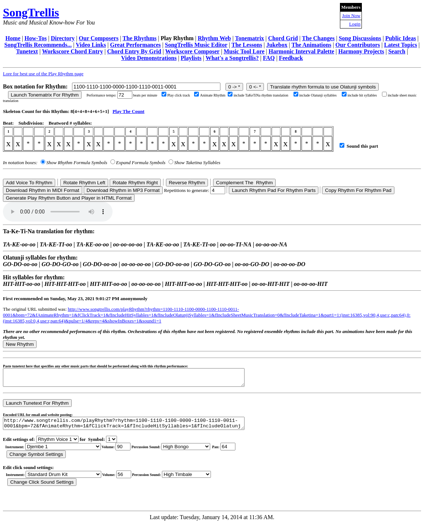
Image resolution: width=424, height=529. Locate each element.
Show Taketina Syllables (197, 162)
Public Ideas (400, 38)
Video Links (91, 45)
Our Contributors (358, 45)
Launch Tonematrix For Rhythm (45, 95)
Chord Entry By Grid (134, 51)
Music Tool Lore (244, 51)
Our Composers (99, 38)
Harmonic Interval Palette (301, 51)
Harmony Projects (361, 51)
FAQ (269, 58)
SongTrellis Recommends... (38, 45)
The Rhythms (139, 38)
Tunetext (27, 51)
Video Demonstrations (149, 58)
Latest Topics (400, 45)
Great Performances (135, 45)
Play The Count (128, 111)
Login (354, 24)
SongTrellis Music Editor (196, 45)
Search (396, 51)
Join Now (351, 15)
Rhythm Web (214, 38)
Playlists (191, 58)
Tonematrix (249, 38)
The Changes (318, 38)
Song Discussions (360, 38)
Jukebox (276, 45)
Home (12, 38)
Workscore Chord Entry (72, 51)
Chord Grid (283, 38)
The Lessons (246, 45)
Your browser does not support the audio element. (58, 212)
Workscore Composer (192, 51)
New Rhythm (20, 344)
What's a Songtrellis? (232, 58)
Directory (63, 38)
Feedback (291, 58)
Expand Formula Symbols (141, 162)
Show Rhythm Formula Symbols (76, 162)
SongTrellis (31, 12)
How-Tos (35, 38)
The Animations (311, 45)
